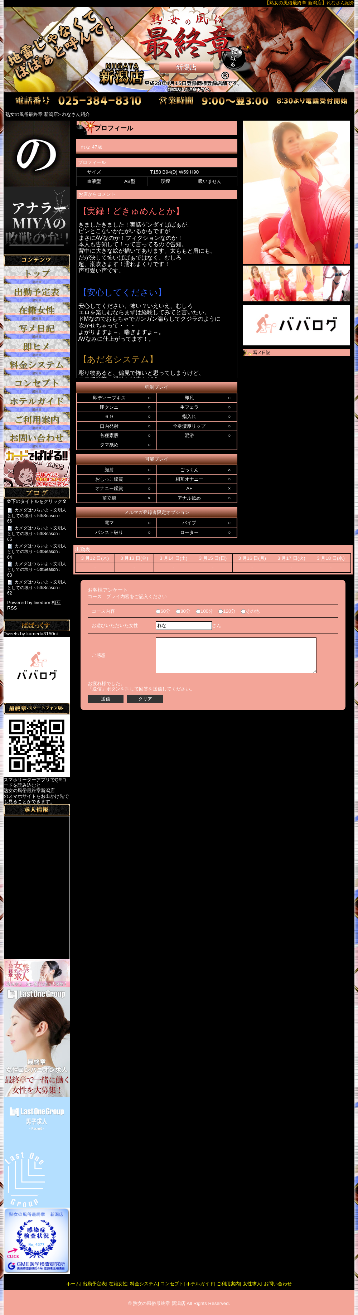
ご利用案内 (228, 1283)
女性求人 (252, 1283)
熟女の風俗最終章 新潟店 (159, 1303)
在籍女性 (118, 1283)
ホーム (73, 1283)
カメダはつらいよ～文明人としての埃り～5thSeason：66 (36, 516)
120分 (227, 611)
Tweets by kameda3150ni (31, 633)
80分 (183, 611)
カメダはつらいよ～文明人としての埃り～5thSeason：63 (36, 570)
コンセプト (172, 1283)
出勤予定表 (94, 1283)
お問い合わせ (278, 1283)
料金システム (144, 1283)
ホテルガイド (200, 1283)
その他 (250, 611)
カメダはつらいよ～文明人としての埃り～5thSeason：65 (36, 533)
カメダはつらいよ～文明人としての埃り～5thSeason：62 (36, 587)
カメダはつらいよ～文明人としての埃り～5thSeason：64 (36, 551)
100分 (204, 611)
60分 (163, 611)
